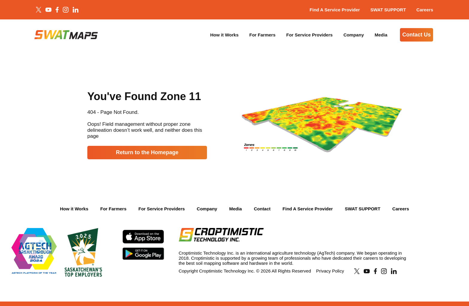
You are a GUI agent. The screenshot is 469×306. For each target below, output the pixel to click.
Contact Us (416, 35)
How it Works (224, 34)
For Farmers (262, 34)
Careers (424, 9)
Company (353, 34)
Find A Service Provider (335, 9)
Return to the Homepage (147, 152)
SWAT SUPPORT (388, 9)
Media (380, 34)
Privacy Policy (330, 270)
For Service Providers (309, 34)
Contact (262, 208)
